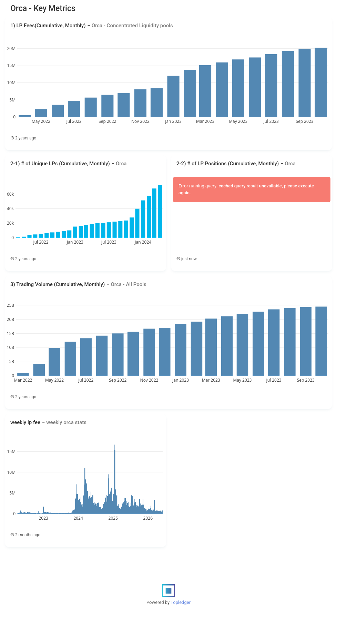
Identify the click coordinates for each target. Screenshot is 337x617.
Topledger (181, 602)
